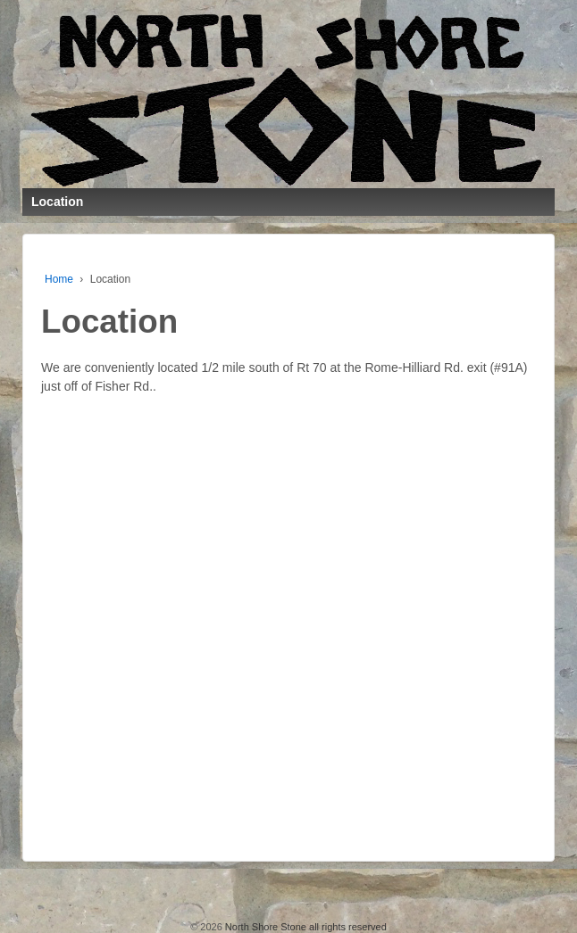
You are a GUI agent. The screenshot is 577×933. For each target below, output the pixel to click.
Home (59, 279)
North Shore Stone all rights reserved (304, 926)
